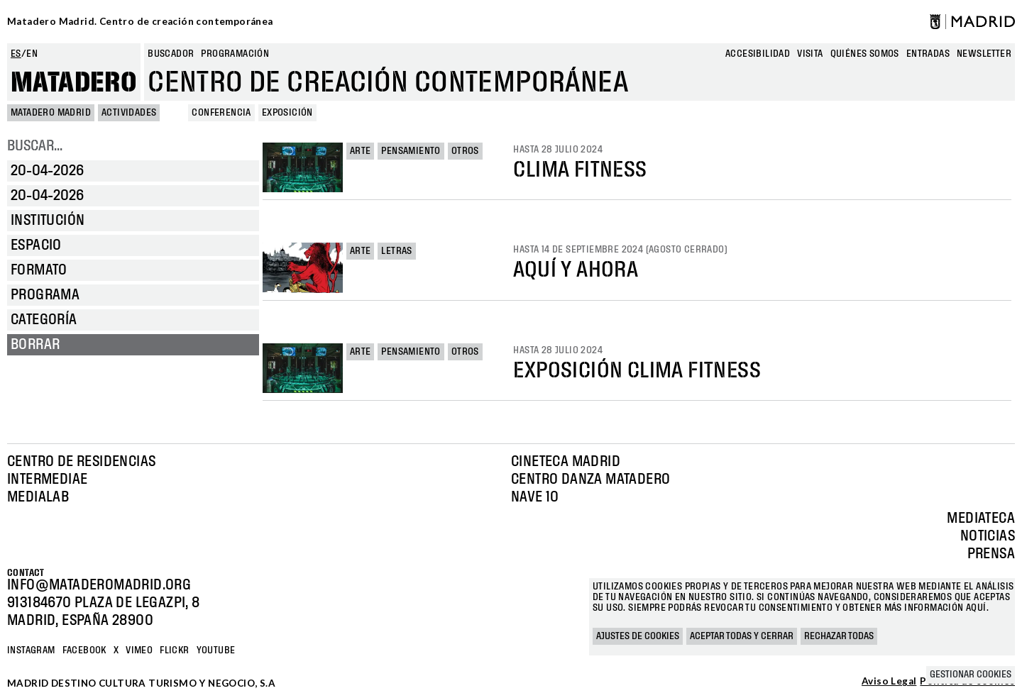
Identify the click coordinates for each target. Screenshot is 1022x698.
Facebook (84, 650)
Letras (396, 251)
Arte (360, 151)
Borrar (35, 345)
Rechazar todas (839, 636)
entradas (928, 54)
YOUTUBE (216, 650)
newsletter (984, 54)
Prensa (991, 554)
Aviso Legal (889, 682)
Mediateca (981, 518)
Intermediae (47, 479)
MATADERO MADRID (51, 113)
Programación (235, 54)
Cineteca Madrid (565, 462)
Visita (810, 54)
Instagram (31, 650)
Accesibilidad (757, 54)
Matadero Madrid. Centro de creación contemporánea (140, 21)
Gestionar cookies (970, 675)
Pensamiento (410, 151)
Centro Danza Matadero (590, 479)
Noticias (987, 536)
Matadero (74, 83)
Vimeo (139, 650)
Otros (465, 151)
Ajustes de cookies (637, 636)
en (32, 54)
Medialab (38, 497)
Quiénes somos (864, 54)
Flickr (174, 650)
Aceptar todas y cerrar (741, 636)
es (16, 54)
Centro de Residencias (81, 462)
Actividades (128, 113)
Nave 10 (535, 497)
